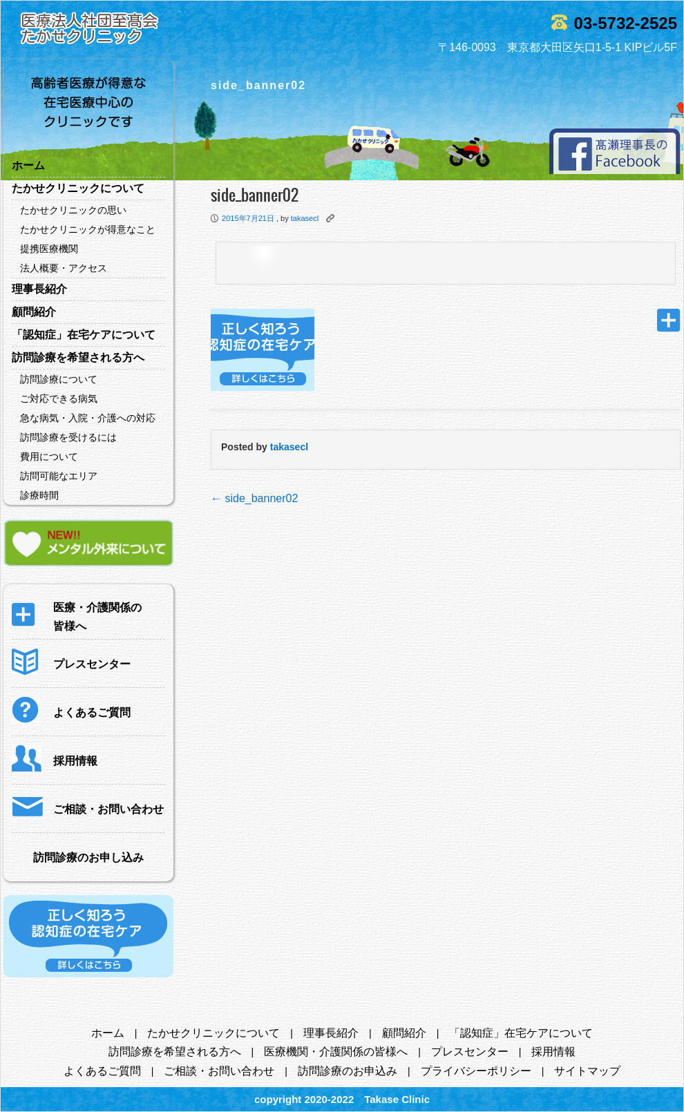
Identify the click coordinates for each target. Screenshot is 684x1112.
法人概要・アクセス (63, 268)
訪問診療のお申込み (347, 1071)
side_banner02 (254, 498)
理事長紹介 (39, 289)
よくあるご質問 (102, 1071)
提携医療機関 (49, 248)
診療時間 (39, 495)
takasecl (305, 218)
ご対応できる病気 (58, 398)
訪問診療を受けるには (68, 437)
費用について (49, 456)
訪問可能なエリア (58, 475)
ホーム (28, 165)
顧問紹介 (34, 312)
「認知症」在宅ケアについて (83, 335)
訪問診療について (58, 379)
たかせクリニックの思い (73, 209)
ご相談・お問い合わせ (219, 1071)
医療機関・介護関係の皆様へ (336, 1051)
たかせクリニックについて (78, 188)
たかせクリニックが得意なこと (87, 229)
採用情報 (553, 1051)
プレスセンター (470, 1051)
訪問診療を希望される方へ (78, 357)
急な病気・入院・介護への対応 (87, 417)
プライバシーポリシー (476, 1071)
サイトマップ (587, 1071)
